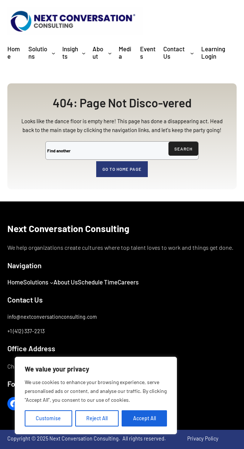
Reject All (97, 418)
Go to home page (122, 169)
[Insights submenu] (84, 53)
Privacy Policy (203, 438)
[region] (96, 395)
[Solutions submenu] (53, 53)
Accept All (144, 418)
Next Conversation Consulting (68, 228)
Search (183, 148)
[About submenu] (110, 53)
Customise (48, 418)
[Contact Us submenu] (192, 53)
